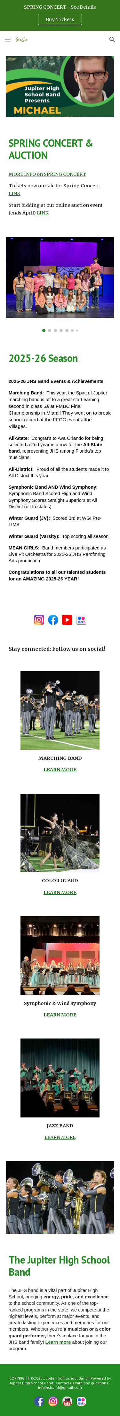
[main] (60, 149)
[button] (7, 39)
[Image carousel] (60, 284)
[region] (60, 15)
